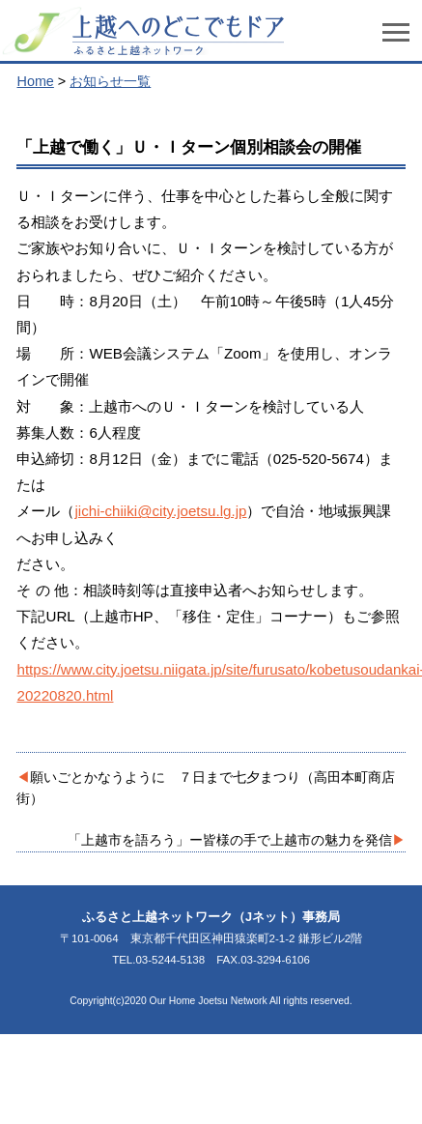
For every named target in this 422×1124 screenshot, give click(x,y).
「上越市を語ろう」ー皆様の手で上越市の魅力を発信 (230, 840)
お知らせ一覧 (110, 81)
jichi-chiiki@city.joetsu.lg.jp (160, 511)
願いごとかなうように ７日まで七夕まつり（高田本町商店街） (205, 787)
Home (34, 81)
